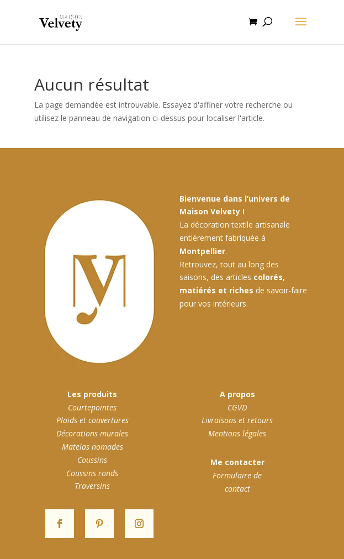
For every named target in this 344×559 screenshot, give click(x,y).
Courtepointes (92, 407)
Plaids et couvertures (92, 420)
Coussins (92, 460)
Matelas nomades (92, 446)
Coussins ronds (92, 473)
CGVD (237, 407)
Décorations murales (92, 433)
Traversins (92, 486)
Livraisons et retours (237, 420)
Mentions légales (237, 433)
